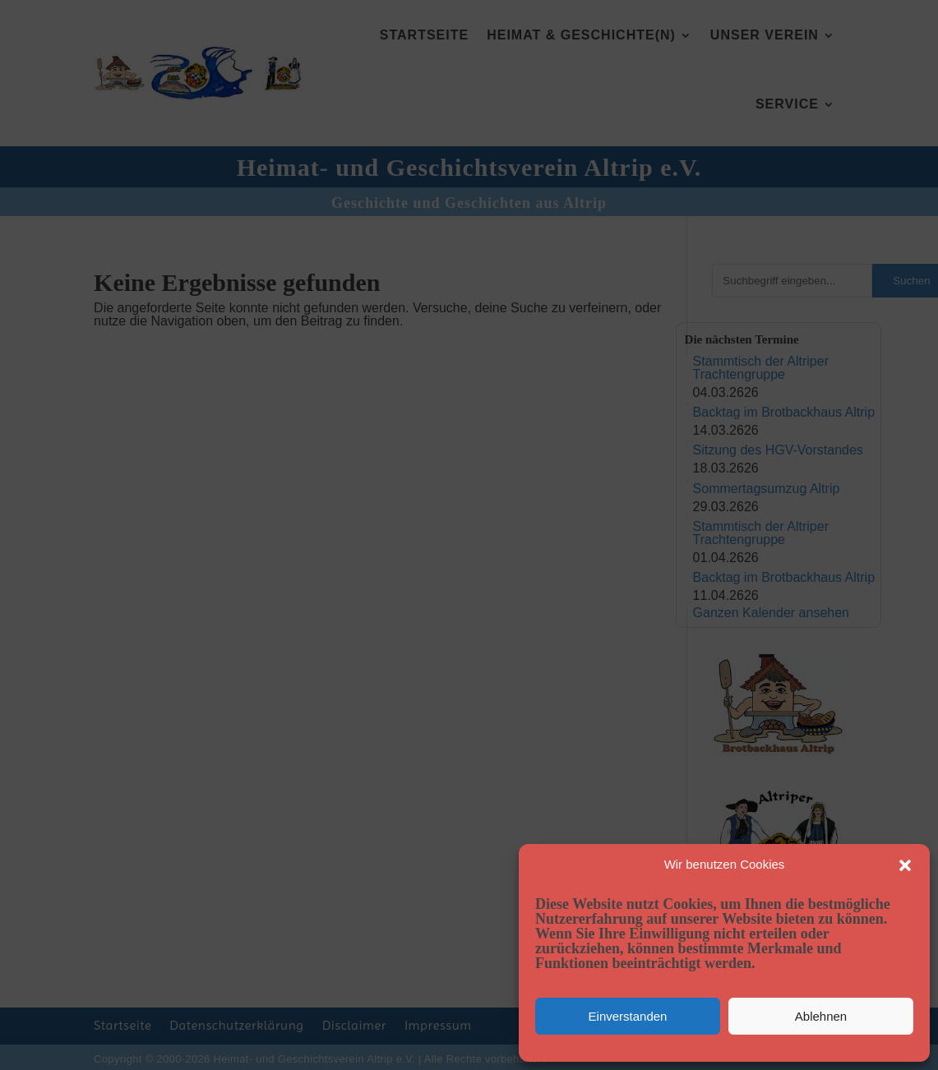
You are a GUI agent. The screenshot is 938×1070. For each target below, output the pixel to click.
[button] (905, 865)
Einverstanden (628, 1016)
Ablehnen (821, 1016)
